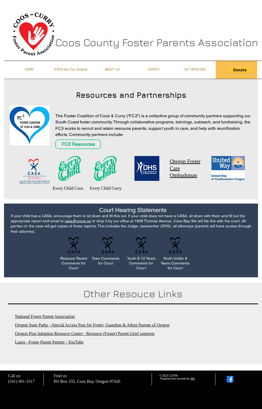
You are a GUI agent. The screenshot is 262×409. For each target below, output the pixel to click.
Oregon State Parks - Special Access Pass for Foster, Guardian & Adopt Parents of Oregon (92, 325)
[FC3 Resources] (78, 144)
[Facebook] (230, 379)
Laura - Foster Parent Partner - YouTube (49, 342)
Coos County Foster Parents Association (156, 42)
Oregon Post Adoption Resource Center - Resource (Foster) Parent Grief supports (85, 333)
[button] (240, 69)
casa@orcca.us (78, 221)
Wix (192, 378)
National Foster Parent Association (45, 316)
